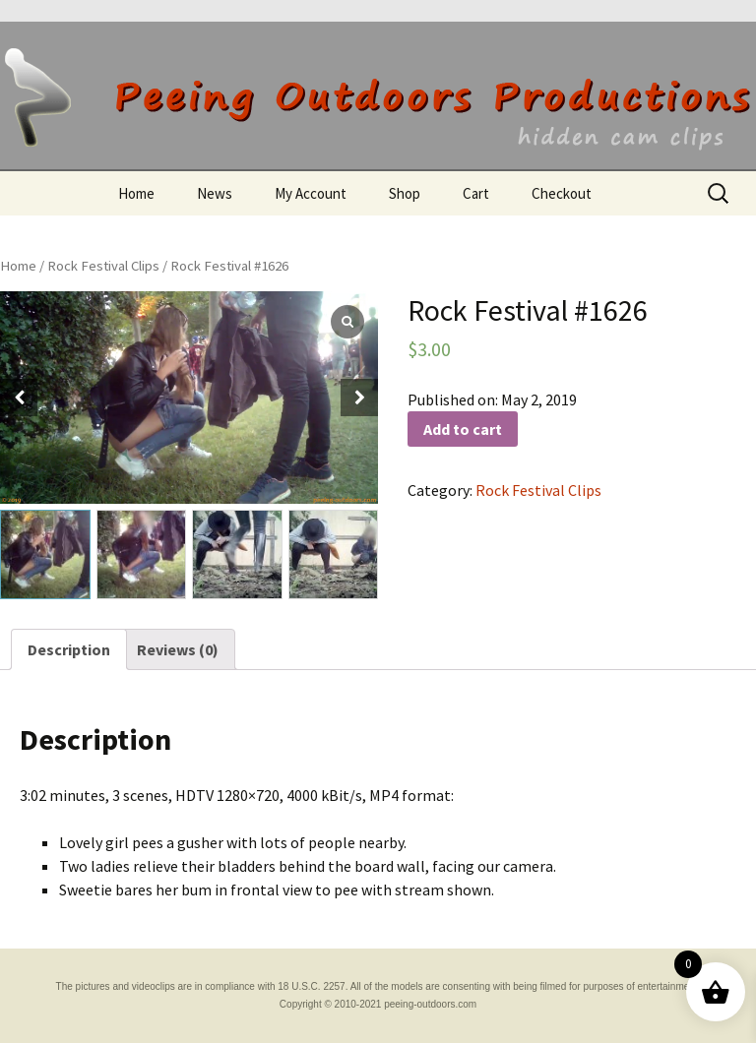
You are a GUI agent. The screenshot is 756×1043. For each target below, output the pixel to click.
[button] (359, 397)
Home (136, 193)
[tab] (69, 649)
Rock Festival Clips (103, 266)
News (214, 193)
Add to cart (462, 429)
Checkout (562, 193)
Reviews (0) (178, 649)
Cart (476, 193)
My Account (310, 193)
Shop (404, 193)
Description (69, 649)
